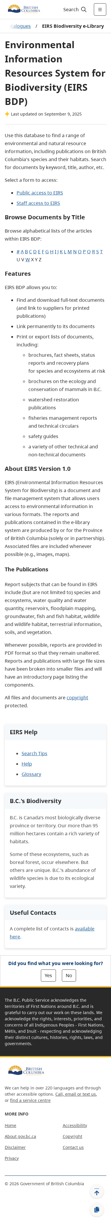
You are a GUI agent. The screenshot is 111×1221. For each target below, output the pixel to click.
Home (10, 1125)
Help (27, 764)
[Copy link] (97, 1210)
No (69, 975)
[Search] (74, 9)
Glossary (31, 774)
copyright (77, 697)
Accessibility (75, 1125)
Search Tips (34, 753)
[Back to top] (97, 1191)
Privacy (12, 1158)
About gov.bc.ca (20, 1136)
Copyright (72, 1136)
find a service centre (30, 1100)
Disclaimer (15, 1147)
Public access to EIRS (40, 192)
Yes (48, 975)
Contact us (73, 1147)
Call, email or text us (75, 1094)
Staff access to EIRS (38, 203)
